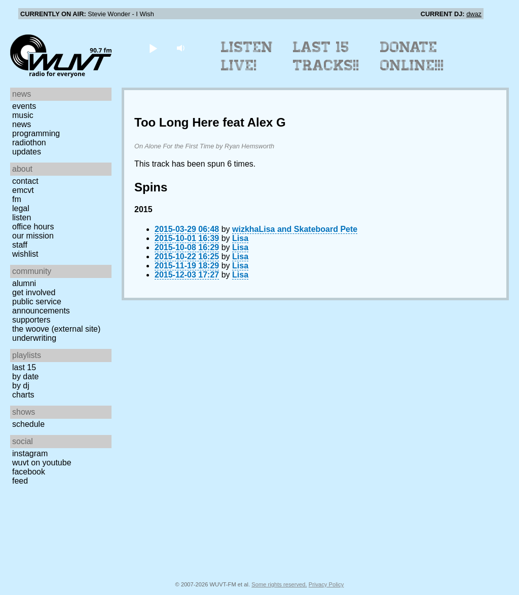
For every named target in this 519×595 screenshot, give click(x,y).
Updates (26, 151)
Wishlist (25, 254)
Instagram (30, 453)
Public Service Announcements (41, 306)
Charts (23, 394)
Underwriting (34, 338)
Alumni (24, 283)
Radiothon (29, 142)
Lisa (240, 238)
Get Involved (33, 292)
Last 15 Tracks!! (326, 56)
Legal (20, 208)
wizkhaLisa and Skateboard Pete (294, 229)
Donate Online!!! (412, 56)
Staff (19, 245)
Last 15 (24, 367)
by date (25, 376)
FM (16, 199)
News (21, 124)
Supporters (31, 319)
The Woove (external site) (56, 329)
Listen (21, 217)
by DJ (20, 385)
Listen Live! (247, 56)
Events (24, 106)
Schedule (28, 424)
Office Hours (33, 226)
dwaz (473, 14)
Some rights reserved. (279, 584)
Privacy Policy (326, 584)
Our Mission (33, 235)
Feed (20, 481)
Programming (36, 133)
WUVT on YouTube (41, 462)
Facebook (28, 471)
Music (22, 115)
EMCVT (23, 190)
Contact (25, 181)
